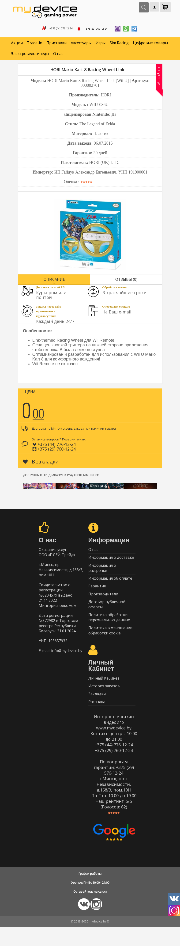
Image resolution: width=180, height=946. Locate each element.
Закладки (97, 710)
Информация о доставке (111, 561)
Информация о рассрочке (102, 573)
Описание (54, 281)
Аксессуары (81, 44)
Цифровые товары (150, 44)
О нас (58, 55)
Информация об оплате (110, 584)
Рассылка (96, 720)
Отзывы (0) (126, 281)
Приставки (56, 44)
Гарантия (97, 593)
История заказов (104, 701)
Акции (17, 44)
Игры (100, 44)
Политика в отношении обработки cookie (110, 643)
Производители (103, 603)
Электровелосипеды (30, 55)
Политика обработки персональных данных (109, 629)
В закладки (41, 463)
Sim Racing (119, 44)
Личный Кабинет (104, 692)
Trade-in (34, 44)
